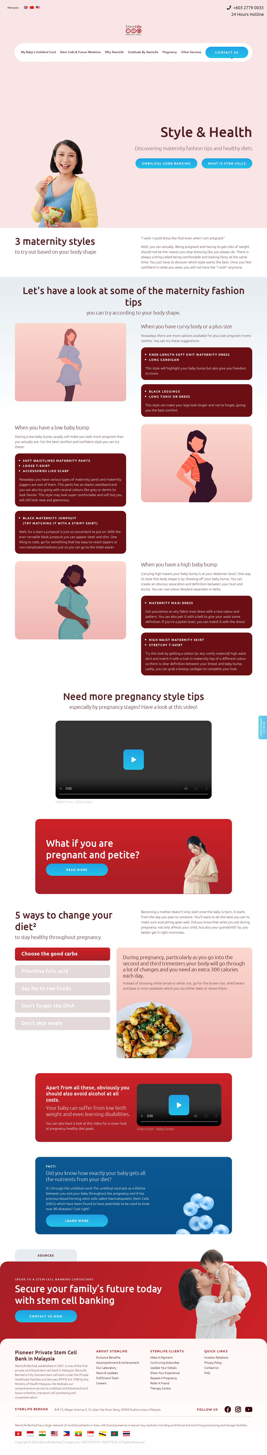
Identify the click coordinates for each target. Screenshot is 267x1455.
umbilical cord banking (166, 163)
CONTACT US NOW (46, 1316)
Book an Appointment (263, 727)
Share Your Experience (165, 1373)
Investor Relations (216, 1357)
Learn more (77, 1220)
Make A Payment (161, 1357)
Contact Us (211, 1367)
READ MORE (76, 870)
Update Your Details (163, 1367)
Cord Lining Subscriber (165, 1362)
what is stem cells (227, 163)
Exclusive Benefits (108, 1357)
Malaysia (13, 7)
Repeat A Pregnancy (163, 1378)
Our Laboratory (106, 1367)
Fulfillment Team (107, 1378)
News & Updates (107, 1373)
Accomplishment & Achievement (117, 1362)
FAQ (207, 1373)
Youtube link (248, 1409)
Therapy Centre (160, 1388)
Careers (101, 1383)
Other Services (191, 52)
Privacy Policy (213, 1362)
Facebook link (227, 1409)
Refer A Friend (159, 1383)
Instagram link (238, 1409)
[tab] (62, 954)
